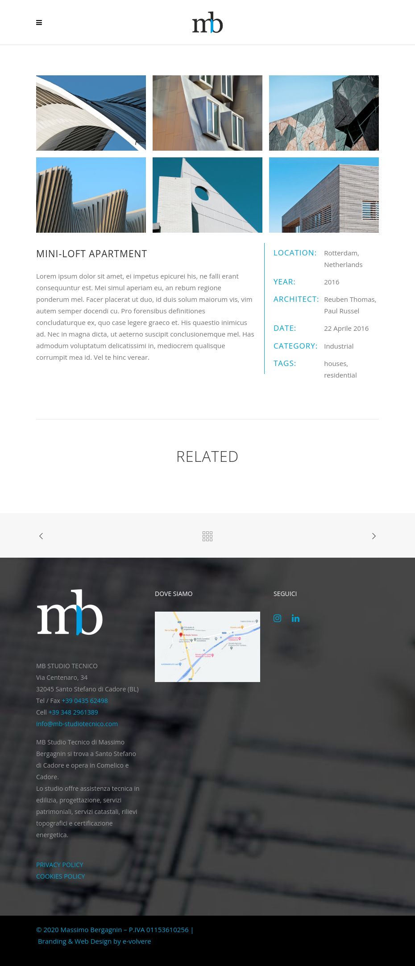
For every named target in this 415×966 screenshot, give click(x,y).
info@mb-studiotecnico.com (77, 723)
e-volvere (137, 941)
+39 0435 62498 (85, 700)
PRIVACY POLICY (59, 864)
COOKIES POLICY (60, 876)
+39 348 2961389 (73, 712)
